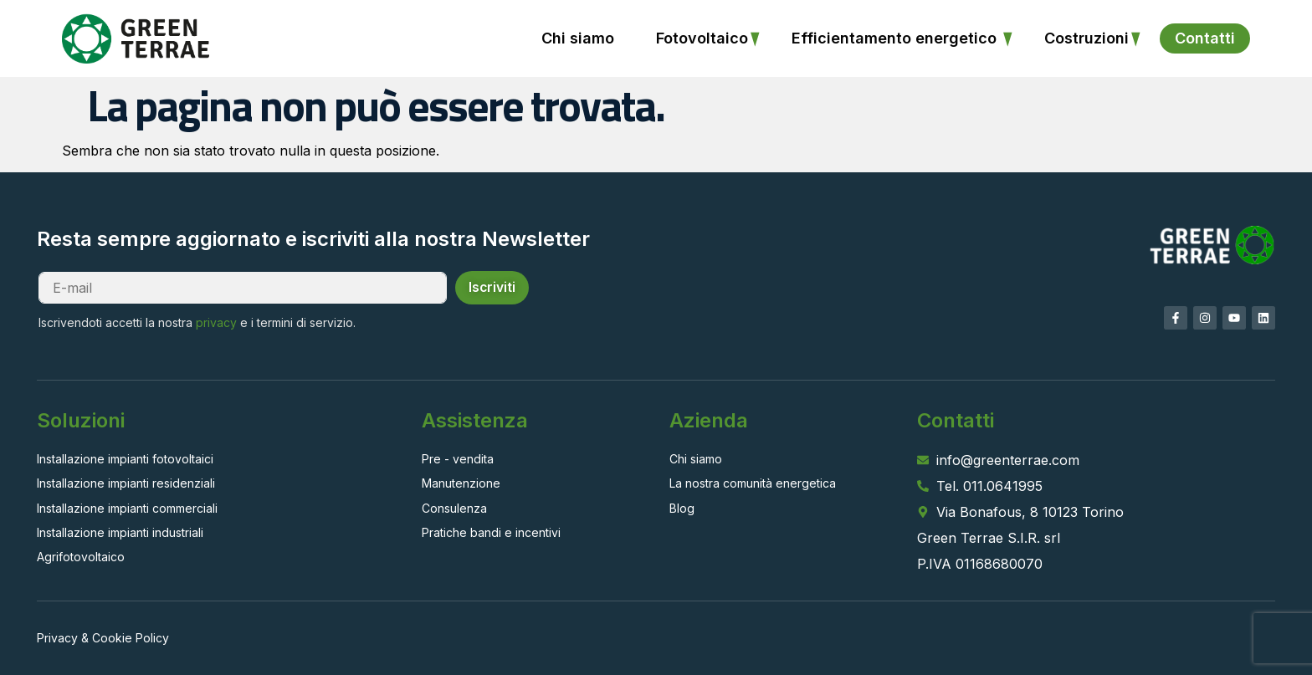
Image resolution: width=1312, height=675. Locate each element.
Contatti (1205, 38)
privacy (221, 322)
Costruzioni (1086, 38)
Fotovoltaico (702, 38)
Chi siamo (577, 38)
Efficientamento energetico (896, 38)
